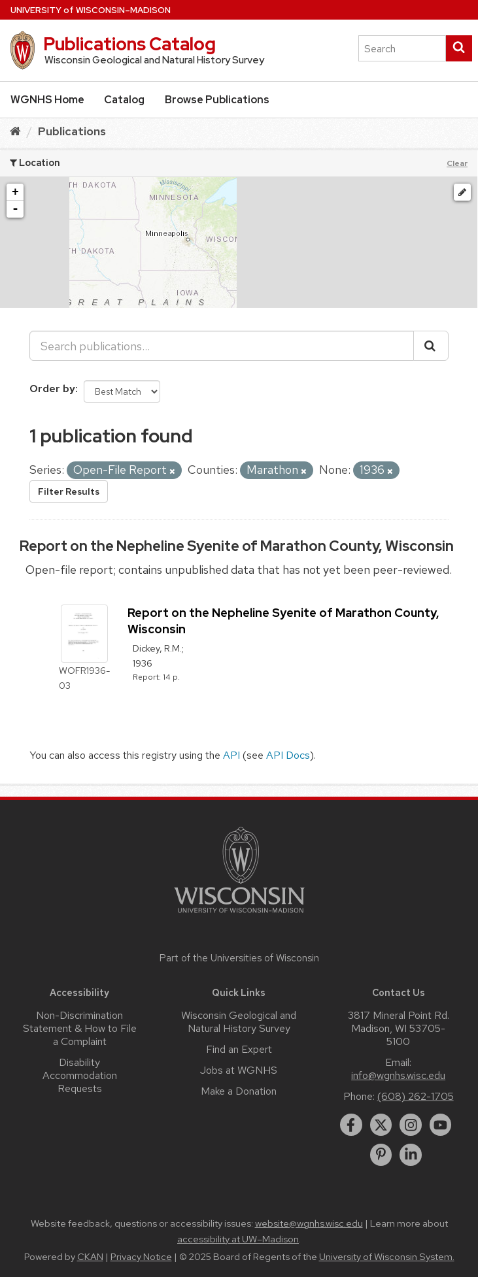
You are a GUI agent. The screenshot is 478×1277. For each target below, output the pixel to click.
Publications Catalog (129, 44)
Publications (72, 131)
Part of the (239, 958)
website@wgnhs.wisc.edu (309, 1223)
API (231, 755)
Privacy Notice (141, 1256)
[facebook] (351, 1125)
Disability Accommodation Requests (80, 1075)
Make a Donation (239, 1091)
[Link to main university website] (239, 915)
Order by (52, 388)
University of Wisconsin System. (386, 1256)
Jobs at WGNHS (238, 1070)
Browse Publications (217, 100)
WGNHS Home (47, 100)
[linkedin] (411, 1155)
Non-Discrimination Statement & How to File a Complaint (80, 1028)
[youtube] (441, 1125)
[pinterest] (381, 1155)
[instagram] (411, 1125)
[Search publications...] (221, 346)
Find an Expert (239, 1049)
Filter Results (68, 491)
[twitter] (381, 1125)
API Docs (288, 755)
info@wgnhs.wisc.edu (398, 1075)
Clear (457, 163)
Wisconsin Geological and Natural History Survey (238, 1021)
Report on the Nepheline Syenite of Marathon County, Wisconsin (237, 546)
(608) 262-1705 (415, 1096)
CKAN (90, 1256)
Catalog (124, 100)
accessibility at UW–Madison (238, 1239)
